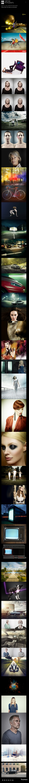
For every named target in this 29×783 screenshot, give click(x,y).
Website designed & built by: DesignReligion (24, 779)
